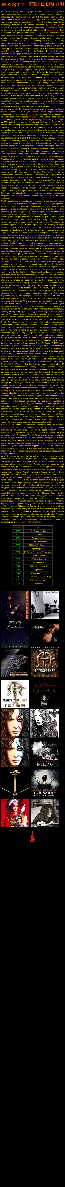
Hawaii (32, 19)
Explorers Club (7, 427)
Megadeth (33, 117)
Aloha (24, 19)
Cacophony (36, 22)
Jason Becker (53, 30)
